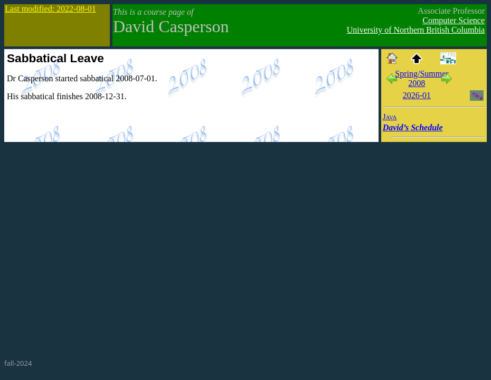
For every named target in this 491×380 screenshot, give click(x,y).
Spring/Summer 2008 (421, 78)
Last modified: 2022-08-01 (50, 8)
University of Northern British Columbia (416, 29)
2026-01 (417, 95)
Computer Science (453, 20)
